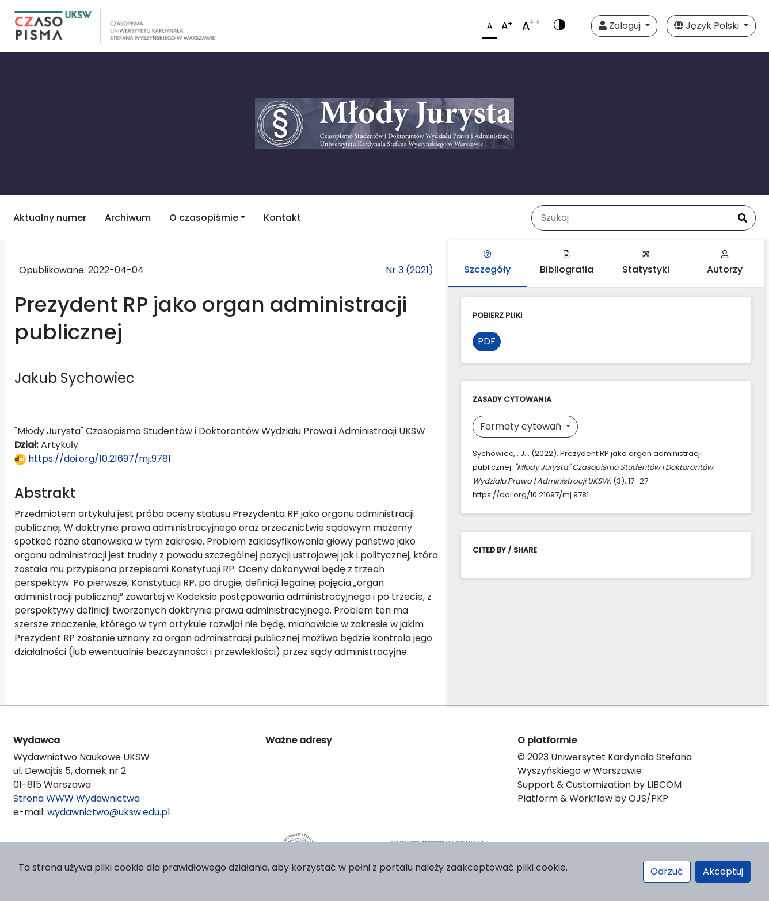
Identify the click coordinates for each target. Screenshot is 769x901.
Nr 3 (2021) (409, 270)
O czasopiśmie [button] (203, 217)
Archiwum (128, 217)
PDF (487, 341)
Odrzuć (666, 871)
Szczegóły (487, 263)
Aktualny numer (49, 217)
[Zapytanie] (631, 218)
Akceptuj (723, 871)
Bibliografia (566, 263)
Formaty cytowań (522, 426)
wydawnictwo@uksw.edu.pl (108, 812)
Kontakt (282, 217)
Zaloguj (621, 25)
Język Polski (707, 25)
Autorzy (725, 263)
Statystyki (645, 263)
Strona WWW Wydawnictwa (76, 798)
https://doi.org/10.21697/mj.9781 (92, 458)
